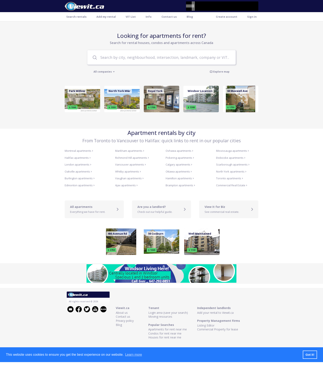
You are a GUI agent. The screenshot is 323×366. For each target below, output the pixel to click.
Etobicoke (230, 158)
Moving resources (160, 317)
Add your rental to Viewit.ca (215, 313)
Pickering (180, 158)
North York (231, 171)
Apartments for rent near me (167, 329)
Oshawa (179, 151)
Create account (226, 17)
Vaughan (129, 178)
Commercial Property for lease (217, 329)
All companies (104, 71)
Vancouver (130, 164)
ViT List (131, 17)
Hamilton (180, 178)
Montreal (79, 151)
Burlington (80, 178)
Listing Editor (205, 325)
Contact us (169, 17)
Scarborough (232, 164)
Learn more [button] (133, 354)
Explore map (219, 71)
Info (149, 17)
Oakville (78, 171)
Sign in (252, 17)
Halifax (78, 158)
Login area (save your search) (168, 313)
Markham (129, 151)
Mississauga (232, 151)
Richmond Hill (132, 158)
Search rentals (76, 17)
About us (122, 313)
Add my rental (106, 17)
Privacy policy (125, 321)
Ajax (126, 185)
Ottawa (179, 171)
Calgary (179, 164)
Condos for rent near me (164, 333)
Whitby (128, 171)
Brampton (180, 185)
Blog (190, 17)
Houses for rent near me (164, 337)
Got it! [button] (309, 354)
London (78, 164)
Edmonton (80, 185)
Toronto (229, 178)
